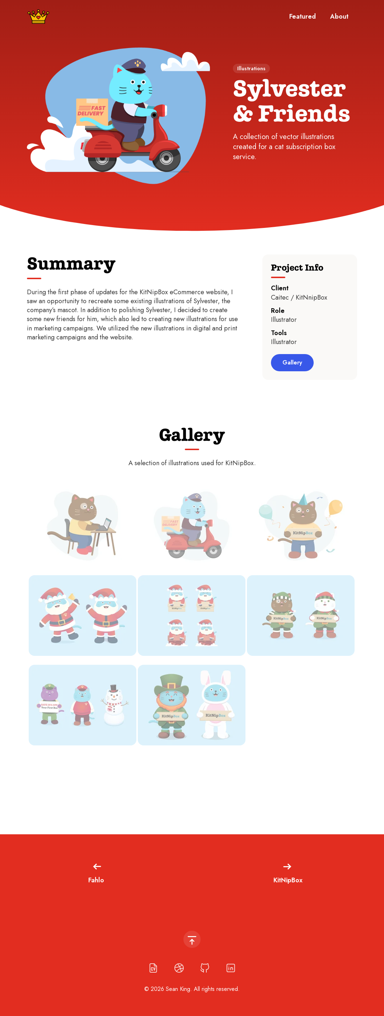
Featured (302, 16)
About (339, 16)
